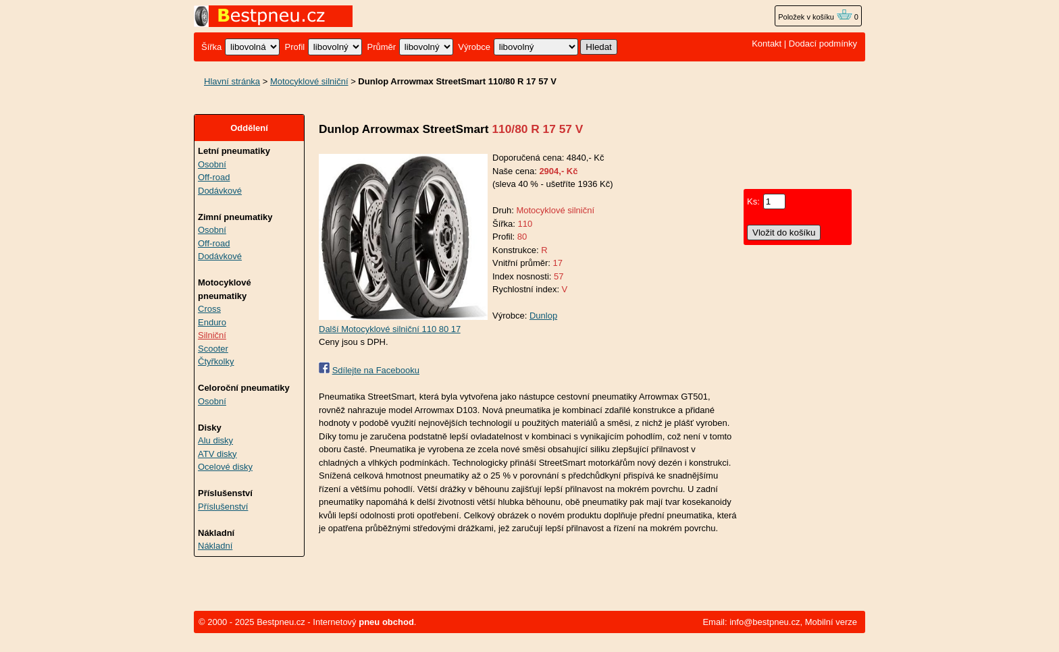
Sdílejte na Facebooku (375, 370)
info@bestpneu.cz (764, 622)
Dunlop (543, 315)
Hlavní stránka (232, 81)
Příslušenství (223, 506)
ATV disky (217, 454)
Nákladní (215, 546)
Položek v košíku (815, 17)
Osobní (212, 164)
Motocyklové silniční (309, 81)
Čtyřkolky (216, 361)
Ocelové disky (225, 467)
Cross (209, 309)
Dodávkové (220, 191)
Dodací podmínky (823, 43)
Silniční (212, 335)
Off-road (214, 177)
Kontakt (766, 43)
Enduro (212, 322)
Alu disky (215, 440)
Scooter (213, 349)
